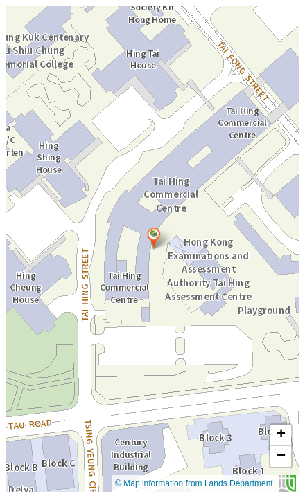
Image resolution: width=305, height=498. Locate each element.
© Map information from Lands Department (205, 483)
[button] (153, 238)
